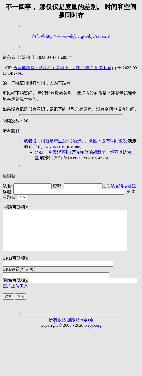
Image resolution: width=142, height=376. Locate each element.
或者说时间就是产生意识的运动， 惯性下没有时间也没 (75, 141)
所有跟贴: (12, 131)
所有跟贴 (57, 328)
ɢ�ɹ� (87, 328)
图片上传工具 (15, 294)
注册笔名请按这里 (119, 186)
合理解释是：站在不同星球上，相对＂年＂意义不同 (62, 67)
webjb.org (93, 333)
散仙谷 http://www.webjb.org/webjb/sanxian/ (71, 36)
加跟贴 (9, 176)
